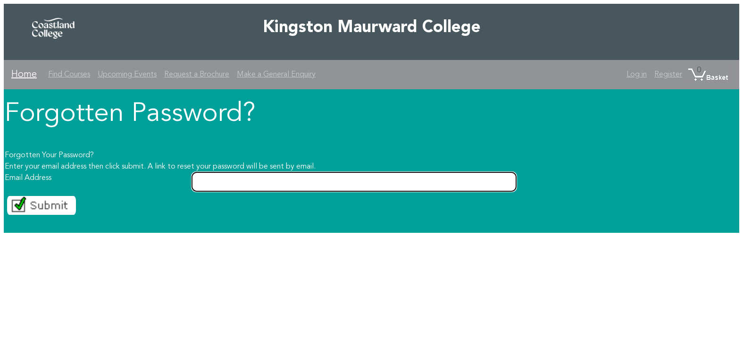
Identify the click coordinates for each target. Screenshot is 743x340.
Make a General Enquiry (276, 74)
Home (24, 74)
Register (668, 74)
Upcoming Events (127, 74)
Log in (636, 74)
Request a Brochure (196, 74)
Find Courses (69, 74)
